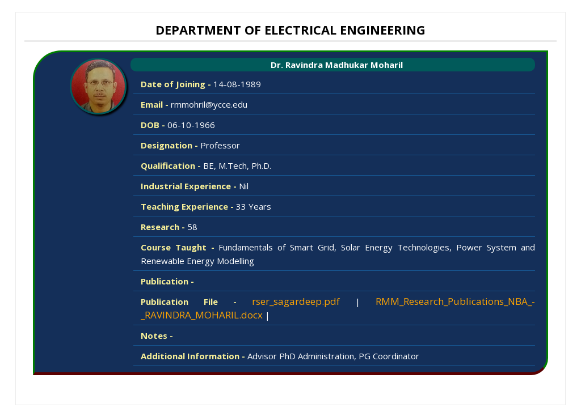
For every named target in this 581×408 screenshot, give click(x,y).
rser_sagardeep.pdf (296, 301)
